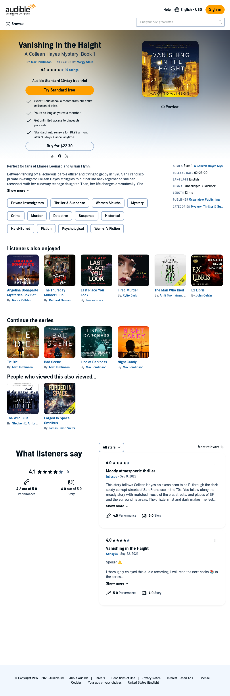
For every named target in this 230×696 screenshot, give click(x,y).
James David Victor (62, 428)
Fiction (46, 228)
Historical (112, 216)
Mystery (137, 203)
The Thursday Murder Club (54, 292)
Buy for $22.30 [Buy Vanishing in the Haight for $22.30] (60, 146)
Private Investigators (27, 203)
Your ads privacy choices (105, 683)
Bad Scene (52, 362)
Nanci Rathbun (22, 300)
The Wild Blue (18, 418)
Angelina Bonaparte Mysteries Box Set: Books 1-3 (22, 295)
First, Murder (128, 290)
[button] (52, 156)
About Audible (78, 678)
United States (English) (143, 683)
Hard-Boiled (20, 228)
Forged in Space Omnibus (57, 420)
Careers (100, 678)
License (204, 678)
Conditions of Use (123, 678)
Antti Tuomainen (171, 295)
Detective (60, 216)
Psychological (73, 228)
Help (167, 10)
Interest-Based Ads (180, 678)
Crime (16, 216)
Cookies (76, 683)
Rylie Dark (130, 295)
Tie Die (12, 362)
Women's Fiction (107, 228)
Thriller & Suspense (69, 203)
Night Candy (127, 362)
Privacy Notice (151, 678)
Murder (37, 216)
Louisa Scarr (94, 300)
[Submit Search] (221, 22)
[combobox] (180, 22)
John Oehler (204, 295)
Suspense (86, 216)
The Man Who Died (169, 290)
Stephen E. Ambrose (26, 423)
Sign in (215, 9)
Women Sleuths (108, 203)
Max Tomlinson (22, 367)
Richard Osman (60, 300)
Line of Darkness (94, 362)
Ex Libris (198, 290)
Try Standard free (59, 90)
